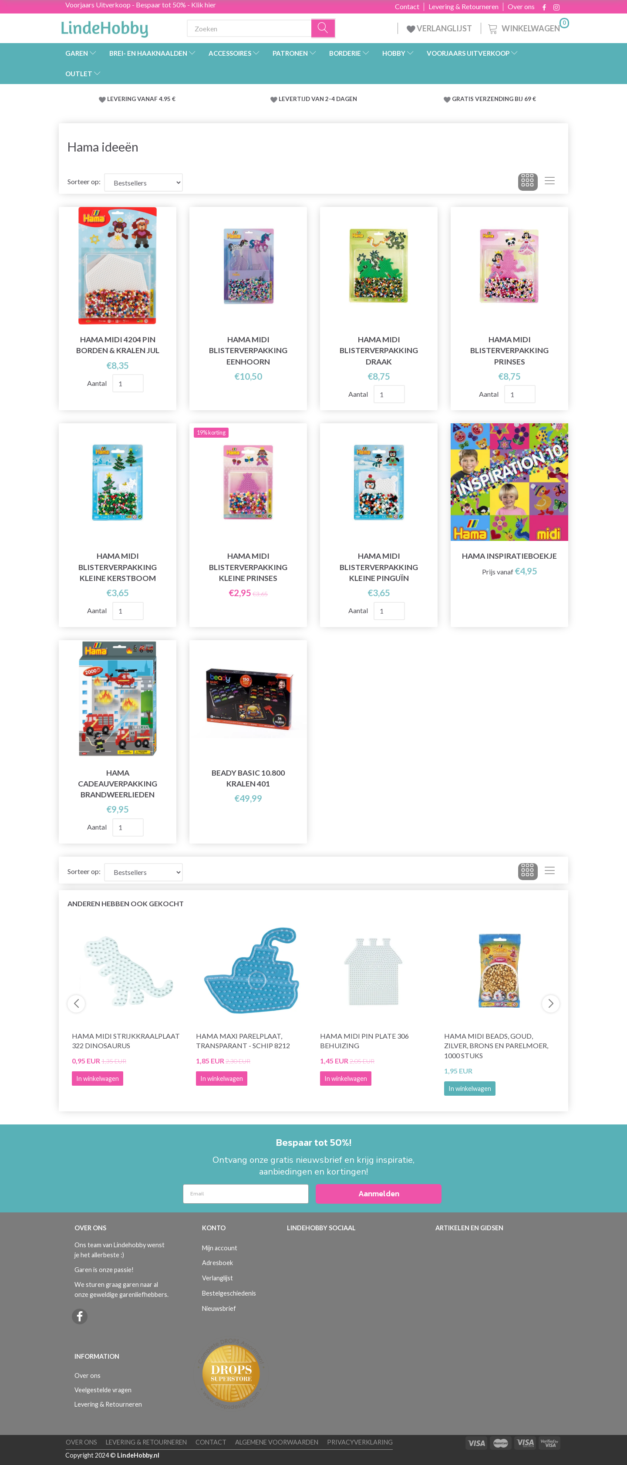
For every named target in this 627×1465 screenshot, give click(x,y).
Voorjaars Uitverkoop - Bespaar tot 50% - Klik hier (140, 4)
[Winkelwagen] (527, 27)
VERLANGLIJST (439, 28)
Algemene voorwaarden (276, 1442)
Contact (407, 6)
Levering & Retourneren (463, 6)
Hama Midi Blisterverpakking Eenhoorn (248, 350)
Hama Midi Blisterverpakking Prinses (509, 350)
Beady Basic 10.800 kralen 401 (248, 778)
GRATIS (463, 98)
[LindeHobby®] (104, 26)
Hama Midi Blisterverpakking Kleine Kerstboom (117, 566)
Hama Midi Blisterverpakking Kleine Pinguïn (379, 566)
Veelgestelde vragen (102, 1390)
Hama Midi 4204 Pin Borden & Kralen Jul (117, 345)
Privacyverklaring (360, 1442)
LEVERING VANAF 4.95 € (141, 98)
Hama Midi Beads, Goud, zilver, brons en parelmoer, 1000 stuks (496, 1046)
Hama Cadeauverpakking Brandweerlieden (117, 783)
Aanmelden (378, 1193)
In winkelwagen (469, 1088)
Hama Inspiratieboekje (509, 555)
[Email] (246, 1194)
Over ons (521, 6)
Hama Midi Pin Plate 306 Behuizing (364, 1041)
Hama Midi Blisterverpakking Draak (379, 350)
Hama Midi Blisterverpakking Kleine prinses (248, 566)
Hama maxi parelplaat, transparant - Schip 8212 (243, 1041)
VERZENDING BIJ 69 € (505, 98)
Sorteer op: (84, 181)
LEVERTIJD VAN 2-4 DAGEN (318, 98)
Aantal (97, 383)
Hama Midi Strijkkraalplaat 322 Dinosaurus (126, 1041)
